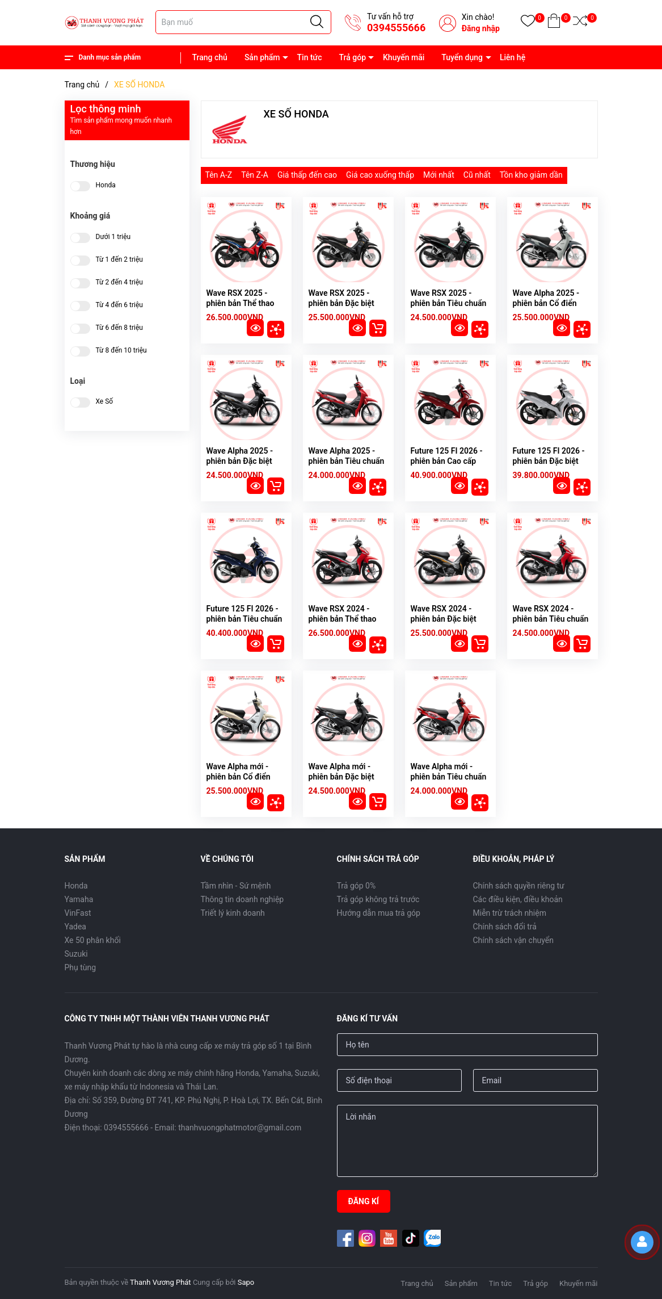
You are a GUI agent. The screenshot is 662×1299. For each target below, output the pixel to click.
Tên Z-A (254, 174)
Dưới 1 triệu (113, 237)
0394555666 (396, 27)
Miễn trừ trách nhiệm (509, 912)
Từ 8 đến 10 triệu (121, 350)
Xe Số (104, 401)
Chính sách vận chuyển (513, 940)
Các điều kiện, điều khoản (518, 899)
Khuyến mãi (403, 57)
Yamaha (79, 899)
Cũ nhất (477, 174)
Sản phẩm (262, 57)
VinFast (78, 912)
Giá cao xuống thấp (380, 174)
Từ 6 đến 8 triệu (119, 328)
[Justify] (317, 22)
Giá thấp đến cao (307, 174)
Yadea (75, 926)
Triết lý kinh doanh (233, 912)
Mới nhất (438, 174)
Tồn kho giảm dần (531, 174)
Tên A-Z (219, 174)
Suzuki (76, 953)
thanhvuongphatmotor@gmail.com (239, 1127)
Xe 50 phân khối (93, 940)
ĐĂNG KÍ (363, 1201)
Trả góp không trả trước (378, 899)
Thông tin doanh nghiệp (242, 899)
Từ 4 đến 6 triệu (119, 305)
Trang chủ (209, 57)
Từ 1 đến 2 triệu (119, 259)
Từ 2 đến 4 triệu (119, 282)
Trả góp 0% (356, 885)
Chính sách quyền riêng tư (518, 885)
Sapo (246, 1282)
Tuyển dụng (462, 57)
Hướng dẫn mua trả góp (378, 912)
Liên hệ (512, 57)
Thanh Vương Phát (160, 1282)
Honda (106, 185)
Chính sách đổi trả (505, 926)
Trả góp (352, 57)
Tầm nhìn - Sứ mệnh (236, 885)
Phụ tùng (80, 967)
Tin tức (309, 57)
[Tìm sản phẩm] (243, 22)
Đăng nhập (481, 28)
